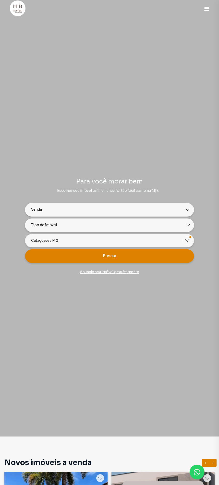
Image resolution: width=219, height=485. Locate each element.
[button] (206, 8)
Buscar (109, 255)
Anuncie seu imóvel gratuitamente (109, 272)
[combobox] (109, 240)
